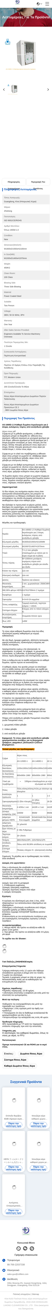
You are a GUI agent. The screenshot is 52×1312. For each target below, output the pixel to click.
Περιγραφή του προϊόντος (38, 183)
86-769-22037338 (16, 1264)
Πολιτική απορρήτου (21, 1294)
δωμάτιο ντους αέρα (31, 1053)
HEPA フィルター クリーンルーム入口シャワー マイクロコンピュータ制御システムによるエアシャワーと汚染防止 (14, 1161)
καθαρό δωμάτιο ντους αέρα (19, 1066)
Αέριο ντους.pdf (9, 431)
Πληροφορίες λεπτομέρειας (13, 183)
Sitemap (35, 1294)
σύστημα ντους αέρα (15, 1060)
